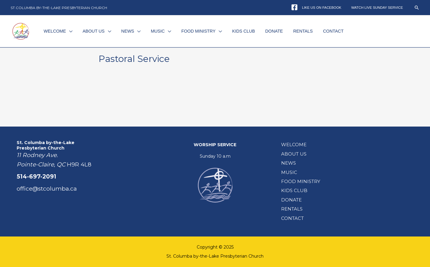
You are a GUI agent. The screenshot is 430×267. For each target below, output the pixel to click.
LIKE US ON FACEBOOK (326, 7)
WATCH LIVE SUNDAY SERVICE (379, 7)
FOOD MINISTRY (189, 31)
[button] (416, 7)
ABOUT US (92, 31)
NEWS (123, 31)
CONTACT (314, 31)
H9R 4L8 (79, 164)
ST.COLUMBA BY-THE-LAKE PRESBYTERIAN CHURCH (59, 7)
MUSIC (151, 31)
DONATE (260, 31)
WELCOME (56, 31)
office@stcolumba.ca (47, 188)
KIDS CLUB (232, 31)
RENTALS (286, 31)
